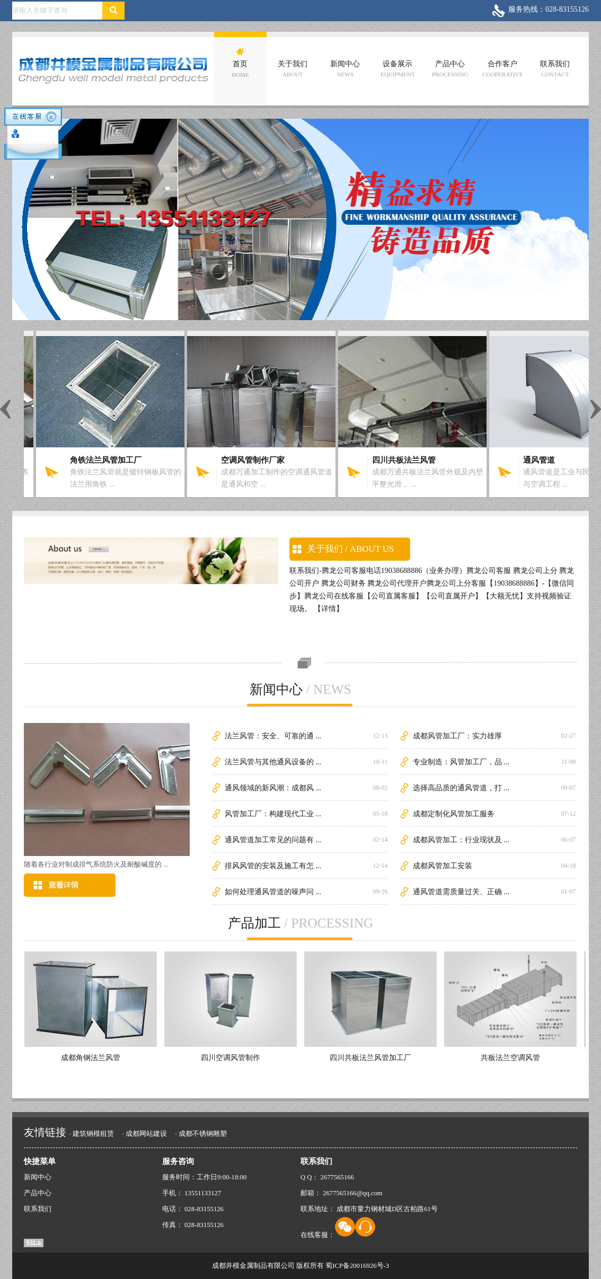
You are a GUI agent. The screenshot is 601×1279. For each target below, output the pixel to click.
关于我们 (292, 68)
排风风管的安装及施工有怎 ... (273, 865)
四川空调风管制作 (227, 1057)
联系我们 (555, 68)
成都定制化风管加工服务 (453, 813)
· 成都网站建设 (144, 1133)
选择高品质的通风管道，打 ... (461, 787)
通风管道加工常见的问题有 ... (273, 839)
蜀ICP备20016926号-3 (357, 1265)
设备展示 (398, 68)
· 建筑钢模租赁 (91, 1133)
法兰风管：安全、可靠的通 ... (273, 735)
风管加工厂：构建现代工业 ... (273, 813)
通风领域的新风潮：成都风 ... (273, 787)
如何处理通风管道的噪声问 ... (273, 891)
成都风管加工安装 (442, 865)
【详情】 (328, 608)
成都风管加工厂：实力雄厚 (457, 735)
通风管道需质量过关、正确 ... (461, 891)
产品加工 (301, 922)
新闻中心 (345, 68)
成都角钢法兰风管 (87, 1057)
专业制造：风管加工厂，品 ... (461, 761)
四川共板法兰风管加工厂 (367, 1057)
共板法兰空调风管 (506, 1057)
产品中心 (450, 68)
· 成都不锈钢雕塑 (200, 1133)
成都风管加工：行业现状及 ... (461, 839)
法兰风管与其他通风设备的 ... (273, 761)
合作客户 (502, 68)
